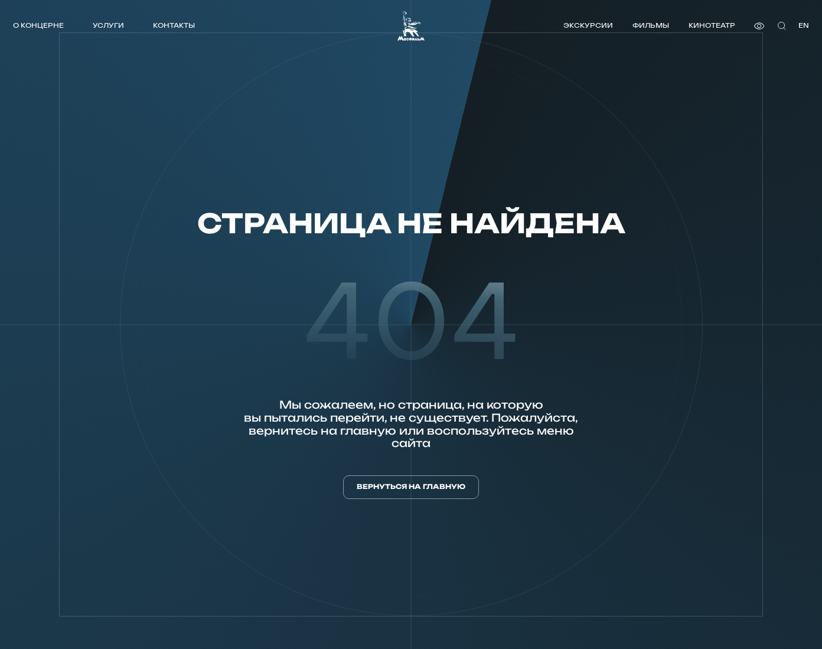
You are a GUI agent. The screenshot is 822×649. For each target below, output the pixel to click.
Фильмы (650, 25)
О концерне (38, 25)
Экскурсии (588, 25)
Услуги (108, 25)
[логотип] (411, 26)
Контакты (174, 25)
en (803, 25)
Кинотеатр (712, 25)
